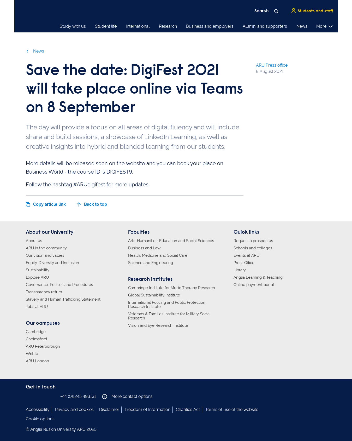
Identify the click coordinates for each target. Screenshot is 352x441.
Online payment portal (254, 284)
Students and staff (312, 10)
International (138, 26)
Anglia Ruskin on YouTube (52, 396)
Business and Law (144, 248)
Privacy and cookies (74, 409)
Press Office (244, 262)
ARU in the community (46, 248)
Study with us (73, 26)
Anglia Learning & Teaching (258, 277)
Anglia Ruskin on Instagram (37, 396)
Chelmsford (36, 339)
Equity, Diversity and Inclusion (52, 262)
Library (240, 270)
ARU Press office (272, 65)
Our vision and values (45, 255)
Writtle (32, 353)
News (301, 26)
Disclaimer (109, 409)
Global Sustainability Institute (154, 295)
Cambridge (36, 331)
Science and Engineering (150, 262)
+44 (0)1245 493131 (78, 396)
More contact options (127, 396)
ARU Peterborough (43, 346)
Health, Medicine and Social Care (157, 255)
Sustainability (37, 270)
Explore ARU (37, 277)
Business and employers (210, 26)
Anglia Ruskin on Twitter (44, 396)
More (324, 26)
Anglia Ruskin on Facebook (29, 396)
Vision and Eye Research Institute (158, 325)
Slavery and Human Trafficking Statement (63, 299)
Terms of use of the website (231, 409)
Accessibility (38, 409)
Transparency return (44, 292)
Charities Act (188, 409)
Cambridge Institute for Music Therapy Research (171, 287)
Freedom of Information (147, 409)
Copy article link (46, 204)
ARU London (37, 361)
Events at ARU (246, 255)
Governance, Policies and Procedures (59, 284)
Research (168, 26)
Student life (106, 26)
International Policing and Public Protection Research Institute (166, 304)
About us (34, 240)
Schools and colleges (253, 248)
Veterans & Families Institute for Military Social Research (169, 316)
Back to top (92, 204)
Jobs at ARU (37, 306)
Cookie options (40, 418)
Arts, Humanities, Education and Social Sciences (171, 240)
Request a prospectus (253, 240)
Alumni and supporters (265, 26)
